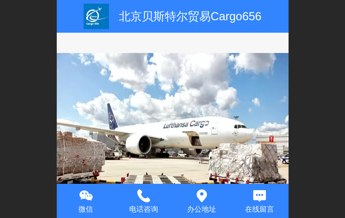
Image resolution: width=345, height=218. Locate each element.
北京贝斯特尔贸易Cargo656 (190, 16)
